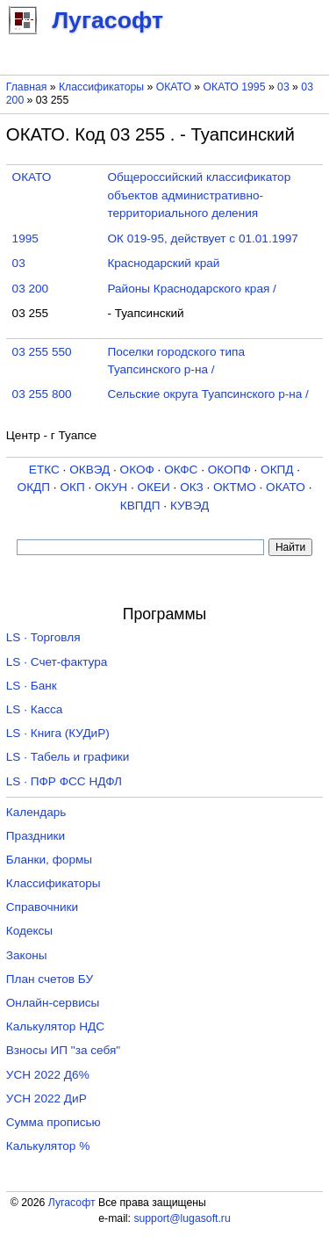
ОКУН (111, 487)
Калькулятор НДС (55, 1026)
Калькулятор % (47, 1146)
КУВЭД (189, 505)
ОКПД (277, 469)
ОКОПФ (229, 469)
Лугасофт (72, 1202)
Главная (26, 87)
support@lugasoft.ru (181, 1218)
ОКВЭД (89, 469)
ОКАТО (173, 87)
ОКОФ (137, 469)
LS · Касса (34, 709)
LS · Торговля (43, 637)
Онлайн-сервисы (53, 1002)
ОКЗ (192, 487)
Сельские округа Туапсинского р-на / (208, 394)
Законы (26, 955)
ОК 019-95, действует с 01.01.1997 (202, 238)
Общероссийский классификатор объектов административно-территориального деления (198, 195)
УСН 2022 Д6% (47, 1074)
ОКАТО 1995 (235, 87)
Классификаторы (101, 87)
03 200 (30, 288)
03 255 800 (42, 394)
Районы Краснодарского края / (191, 288)
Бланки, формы (49, 859)
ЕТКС (44, 469)
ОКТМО (234, 487)
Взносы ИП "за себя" (63, 1050)
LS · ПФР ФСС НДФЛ (64, 781)
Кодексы (29, 930)
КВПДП (140, 505)
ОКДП (34, 487)
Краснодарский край (163, 263)
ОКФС (180, 469)
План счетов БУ (49, 979)
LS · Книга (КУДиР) (58, 733)
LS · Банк (31, 685)
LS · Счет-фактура (57, 661)
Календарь (36, 812)
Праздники (35, 835)
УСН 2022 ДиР (46, 1098)
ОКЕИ (153, 487)
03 (284, 87)
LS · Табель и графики (68, 756)
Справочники (42, 907)
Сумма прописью (53, 1122)
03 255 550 (42, 351)
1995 (25, 238)
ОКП (72, 487)
